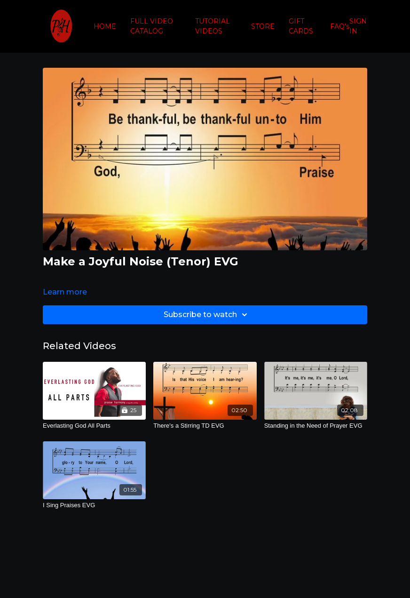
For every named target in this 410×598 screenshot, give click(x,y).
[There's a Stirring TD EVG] (204, 426)
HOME (105, 26)
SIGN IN (358, 26)
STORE (263, 26)
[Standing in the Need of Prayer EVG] (315, 426)
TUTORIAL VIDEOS (212, 26)
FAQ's (339, 26)
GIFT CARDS (301, 26)
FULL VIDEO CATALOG (151, 26)
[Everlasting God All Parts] (94, 426)
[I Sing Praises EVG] (94, 505)
